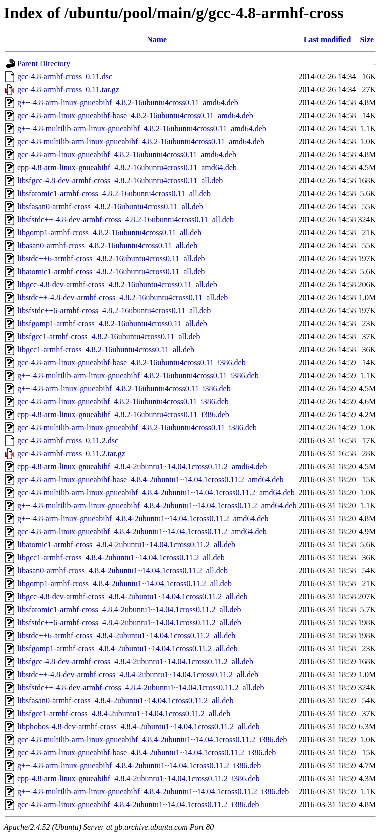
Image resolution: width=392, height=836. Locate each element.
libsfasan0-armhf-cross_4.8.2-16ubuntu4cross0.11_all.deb (111, 206)
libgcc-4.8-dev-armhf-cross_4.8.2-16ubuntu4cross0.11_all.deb (118, 284)
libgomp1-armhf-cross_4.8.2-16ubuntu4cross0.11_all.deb (110, 232)
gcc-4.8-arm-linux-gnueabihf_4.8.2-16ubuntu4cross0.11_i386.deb (123, 402)
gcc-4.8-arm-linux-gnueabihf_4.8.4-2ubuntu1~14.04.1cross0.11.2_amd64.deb (142, 532)
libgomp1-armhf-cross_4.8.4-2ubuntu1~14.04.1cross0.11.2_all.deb (125, 584)
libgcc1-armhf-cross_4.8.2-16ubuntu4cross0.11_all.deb (106, 350)
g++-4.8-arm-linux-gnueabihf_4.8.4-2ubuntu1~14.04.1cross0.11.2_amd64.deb (143, 518)
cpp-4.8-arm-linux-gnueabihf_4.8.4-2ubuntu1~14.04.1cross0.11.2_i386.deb (139, 778)
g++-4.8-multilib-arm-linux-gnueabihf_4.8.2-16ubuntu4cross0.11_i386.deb (138, 376)
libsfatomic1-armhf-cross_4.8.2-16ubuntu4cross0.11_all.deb (114, 194)
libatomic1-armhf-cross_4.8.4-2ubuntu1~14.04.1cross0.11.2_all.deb (127, 544)
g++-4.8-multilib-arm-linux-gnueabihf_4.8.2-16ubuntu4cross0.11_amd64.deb (142, 128)
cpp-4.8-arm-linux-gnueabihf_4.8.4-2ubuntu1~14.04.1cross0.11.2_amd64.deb (143, 466)
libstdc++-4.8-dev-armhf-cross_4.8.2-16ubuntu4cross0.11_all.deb (123, 298)
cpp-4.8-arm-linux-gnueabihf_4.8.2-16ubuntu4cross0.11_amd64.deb (127, 168)
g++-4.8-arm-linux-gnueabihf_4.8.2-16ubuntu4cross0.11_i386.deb (124, 388)
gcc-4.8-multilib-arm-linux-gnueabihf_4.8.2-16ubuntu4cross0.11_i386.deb (137, 428)
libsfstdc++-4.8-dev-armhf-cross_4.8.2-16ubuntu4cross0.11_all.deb (126, 220)
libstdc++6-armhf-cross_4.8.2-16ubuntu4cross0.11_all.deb (112, 258)
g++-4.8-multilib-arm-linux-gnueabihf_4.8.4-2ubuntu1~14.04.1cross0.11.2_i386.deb (153, 792)
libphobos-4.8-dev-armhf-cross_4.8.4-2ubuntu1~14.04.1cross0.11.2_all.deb (139, 726)
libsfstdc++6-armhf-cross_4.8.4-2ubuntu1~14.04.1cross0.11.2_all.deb (130, 622)
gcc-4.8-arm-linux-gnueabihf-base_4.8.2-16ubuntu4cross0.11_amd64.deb (136, 116)
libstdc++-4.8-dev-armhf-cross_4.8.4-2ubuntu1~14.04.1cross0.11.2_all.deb (138, 674)
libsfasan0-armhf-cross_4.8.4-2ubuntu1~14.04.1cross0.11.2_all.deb (126, 700)
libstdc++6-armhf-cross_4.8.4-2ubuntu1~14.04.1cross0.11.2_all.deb (127, 636)
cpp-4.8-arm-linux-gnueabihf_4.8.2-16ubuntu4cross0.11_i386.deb (124, 414)
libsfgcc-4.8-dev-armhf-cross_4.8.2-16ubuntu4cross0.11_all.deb (120, 180)
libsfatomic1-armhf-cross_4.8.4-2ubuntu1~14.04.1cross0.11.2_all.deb (130, 610)
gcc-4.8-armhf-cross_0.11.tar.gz (69, 90)
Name (157, 40)
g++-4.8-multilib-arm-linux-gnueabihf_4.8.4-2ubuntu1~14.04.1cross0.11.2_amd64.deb (157, 506)
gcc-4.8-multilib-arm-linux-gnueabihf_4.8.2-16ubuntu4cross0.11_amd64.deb (141, 142)
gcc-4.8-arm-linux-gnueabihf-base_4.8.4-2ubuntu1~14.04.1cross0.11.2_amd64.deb (151, 480)
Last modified (328, 40)
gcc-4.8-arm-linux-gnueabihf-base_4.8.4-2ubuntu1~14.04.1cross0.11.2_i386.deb (147, 752)
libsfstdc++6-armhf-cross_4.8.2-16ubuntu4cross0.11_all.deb (114, 310)
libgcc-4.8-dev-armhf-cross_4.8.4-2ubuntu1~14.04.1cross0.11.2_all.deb (133, 596)
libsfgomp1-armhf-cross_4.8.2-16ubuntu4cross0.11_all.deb (113, 324)
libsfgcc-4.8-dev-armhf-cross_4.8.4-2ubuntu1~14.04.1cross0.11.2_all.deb (136, 662)
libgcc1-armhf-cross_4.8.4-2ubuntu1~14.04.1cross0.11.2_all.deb (121, 558)
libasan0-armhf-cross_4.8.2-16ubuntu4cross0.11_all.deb (108, 246)
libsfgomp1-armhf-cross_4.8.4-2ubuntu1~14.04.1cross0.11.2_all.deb (128, 648)
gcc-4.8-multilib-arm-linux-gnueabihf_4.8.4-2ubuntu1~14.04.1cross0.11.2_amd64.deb (156, 492)
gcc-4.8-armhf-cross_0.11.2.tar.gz (72, 454)
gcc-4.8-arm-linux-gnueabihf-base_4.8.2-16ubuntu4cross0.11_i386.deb (132, 362)
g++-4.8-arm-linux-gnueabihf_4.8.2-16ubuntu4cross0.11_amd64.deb (128, 102)
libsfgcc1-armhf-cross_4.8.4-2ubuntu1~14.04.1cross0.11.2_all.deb (124, 714)
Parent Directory (44, 64)
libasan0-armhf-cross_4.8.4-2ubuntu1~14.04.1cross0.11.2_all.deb (123, 570)
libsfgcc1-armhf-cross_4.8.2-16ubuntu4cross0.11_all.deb (109, 336)
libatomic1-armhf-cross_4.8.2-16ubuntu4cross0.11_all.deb (111, 272)
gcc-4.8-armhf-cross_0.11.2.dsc (68, 440)
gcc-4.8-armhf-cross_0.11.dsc (65, 76)
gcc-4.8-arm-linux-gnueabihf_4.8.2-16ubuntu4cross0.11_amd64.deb (127, 154)
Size (367, 40)
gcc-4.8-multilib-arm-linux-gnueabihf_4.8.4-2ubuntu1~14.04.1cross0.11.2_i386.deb (153, 740)
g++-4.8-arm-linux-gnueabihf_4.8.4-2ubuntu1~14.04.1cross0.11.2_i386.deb (139, 766)
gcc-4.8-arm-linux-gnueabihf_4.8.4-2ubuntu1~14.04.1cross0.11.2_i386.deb (139, 804)
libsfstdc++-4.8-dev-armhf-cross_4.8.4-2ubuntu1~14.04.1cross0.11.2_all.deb (141, 688)
